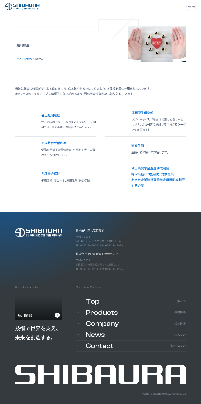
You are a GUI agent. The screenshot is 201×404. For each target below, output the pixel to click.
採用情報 (24, 316)
